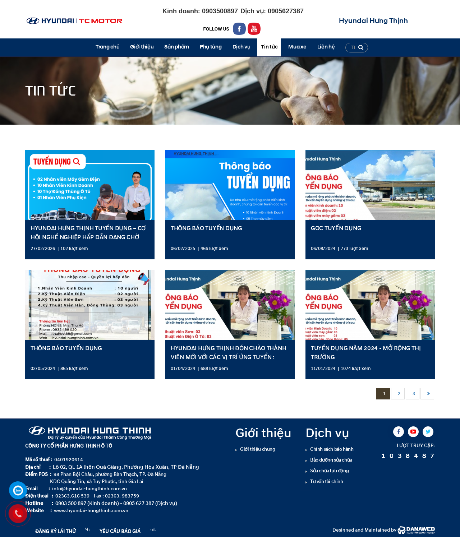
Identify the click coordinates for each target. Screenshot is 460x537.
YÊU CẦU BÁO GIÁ (120, 531)
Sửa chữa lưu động (329, 471)
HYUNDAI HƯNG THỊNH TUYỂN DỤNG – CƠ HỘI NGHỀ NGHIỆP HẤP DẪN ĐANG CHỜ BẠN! (88, 237)
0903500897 (219, 11)
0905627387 (285, 11)
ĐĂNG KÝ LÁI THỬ (55, 531)
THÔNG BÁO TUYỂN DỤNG (206, 228)
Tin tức (48, 131)
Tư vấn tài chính (326, 481)
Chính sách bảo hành (331, 449)
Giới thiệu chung (257, 449)
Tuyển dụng (78, 131)
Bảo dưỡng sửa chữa (331, 460)
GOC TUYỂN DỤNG (336, 228)
